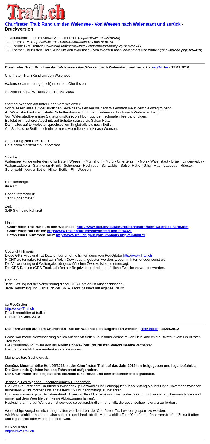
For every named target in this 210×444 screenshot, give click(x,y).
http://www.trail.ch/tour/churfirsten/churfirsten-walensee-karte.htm (132, 227)
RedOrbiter (159, 67)
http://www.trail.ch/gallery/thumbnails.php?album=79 (100, 235)
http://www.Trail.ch (137, 255)
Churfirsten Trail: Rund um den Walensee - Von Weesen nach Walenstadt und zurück (93, 24)
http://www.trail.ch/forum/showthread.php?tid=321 (89, 231)
